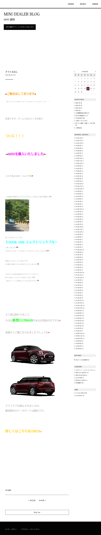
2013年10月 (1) (79, 232)
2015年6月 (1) (79, 199)
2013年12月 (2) (79, 227)
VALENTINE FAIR (80, 118)
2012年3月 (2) (79, 265)
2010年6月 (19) (79, 318)
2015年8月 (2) (79, 194)
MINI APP (78, 110)
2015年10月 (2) (79, 189)
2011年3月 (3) (79, 295)
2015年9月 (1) (79, 191)
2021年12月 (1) (79, 138)
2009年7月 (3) (79, 346)
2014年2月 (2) (79, 221)
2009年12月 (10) (80, 333)
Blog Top (37, 512)
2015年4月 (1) (79, 201)
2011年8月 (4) (79, 282)
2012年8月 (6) (79, 252)
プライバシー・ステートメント (30, 529)
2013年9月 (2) (79, 234)
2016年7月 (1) (79, 168)
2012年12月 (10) (79, 249)
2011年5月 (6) (79, 290)
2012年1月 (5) (79, 270)
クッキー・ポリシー (11, 529)
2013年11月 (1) (79, 229)
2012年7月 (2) (79, 254)
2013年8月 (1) (79, 237)
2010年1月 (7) (79, 331)
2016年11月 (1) (79, 161)
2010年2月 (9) (79, 328)
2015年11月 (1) (79, 186)
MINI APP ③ (78, 105)
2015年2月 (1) (79, 204)
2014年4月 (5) (79, 216)
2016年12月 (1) (79, 158)
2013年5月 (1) (79, 242)
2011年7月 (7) (79, 285)
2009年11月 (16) (79, 336)
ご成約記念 (78, 128)
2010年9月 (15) (79, 310)
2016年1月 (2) (79, 181)
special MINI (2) (79, 377)
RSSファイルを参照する (82, 360)
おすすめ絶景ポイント (81, 115)
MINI (7, 4)
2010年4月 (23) (79, 323)
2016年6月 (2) (79, 171)
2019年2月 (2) (79, 150)
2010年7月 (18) (79, 315)
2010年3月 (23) (79, 326)
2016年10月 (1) (79, 163)
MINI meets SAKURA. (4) (81, 372)
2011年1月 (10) (79, 300)
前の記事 (32, 500)
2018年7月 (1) (79, 153)
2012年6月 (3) (79, 257)
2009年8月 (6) (79, 343)
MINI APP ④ (78, 103)
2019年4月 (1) (79, 148)
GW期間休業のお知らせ (82, 113)
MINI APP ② (78, 108)
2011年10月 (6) (79, 277)
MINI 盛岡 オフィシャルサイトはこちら (20, 27)
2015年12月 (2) (79, 183)
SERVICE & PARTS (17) (81, 380)
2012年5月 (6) (79, 260)
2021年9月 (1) (79, 145)
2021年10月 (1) (79, 143)
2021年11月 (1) (79, 140)
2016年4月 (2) (79, 173)
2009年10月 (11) (80, 338)
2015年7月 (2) (79, 196)
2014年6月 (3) (79, 214)
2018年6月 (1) (79, 156)
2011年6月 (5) (79, 287)
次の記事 (41, 500)
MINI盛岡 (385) (79, 383)
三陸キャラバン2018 (81, 120)
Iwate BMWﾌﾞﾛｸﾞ (80, 395)
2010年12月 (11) (79, 303)
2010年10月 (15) (80, 308)
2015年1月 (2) (79, 206)
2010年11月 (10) (79, 305)
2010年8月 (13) (79, 313)
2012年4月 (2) (79, 262)
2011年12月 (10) (79, 272)
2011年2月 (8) (79, 298)
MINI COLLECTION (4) (81, 375)
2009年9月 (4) (79, 341)
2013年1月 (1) (79, 247)
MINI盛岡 (8, 490)
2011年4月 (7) (79, 293)
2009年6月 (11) (79, 348)
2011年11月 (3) (79, 275)
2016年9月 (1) (79, 166)
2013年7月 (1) (79, 239)
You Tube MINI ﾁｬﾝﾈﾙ (81, 393)
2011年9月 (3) (79, 280)
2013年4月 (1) (79, 244)
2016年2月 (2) (79, 178)
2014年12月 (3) (79, 209)
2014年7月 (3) (79, 211)
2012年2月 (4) (79, 267)
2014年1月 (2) (79, 224)
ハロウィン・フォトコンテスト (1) (85, 370)
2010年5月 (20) (79, 320)
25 (88, 88)
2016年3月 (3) (79, 176)
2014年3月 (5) (79, 219)
